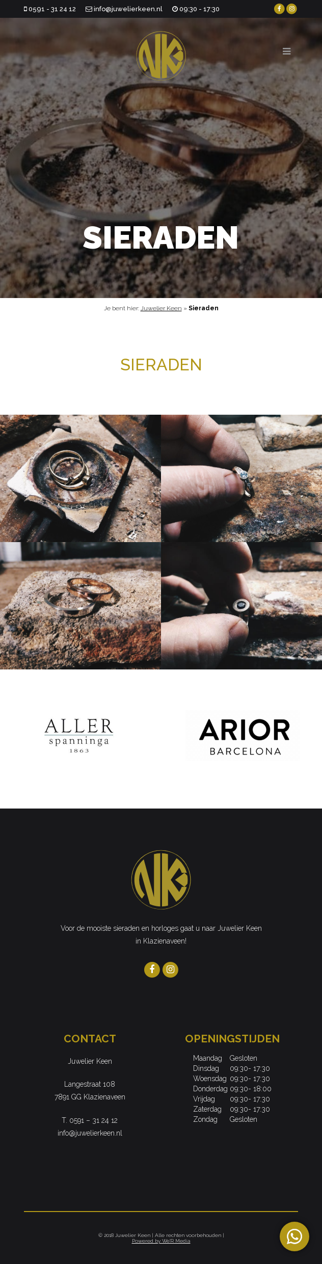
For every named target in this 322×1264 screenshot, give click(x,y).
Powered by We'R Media (161, 1241)
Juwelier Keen (161, 308)
